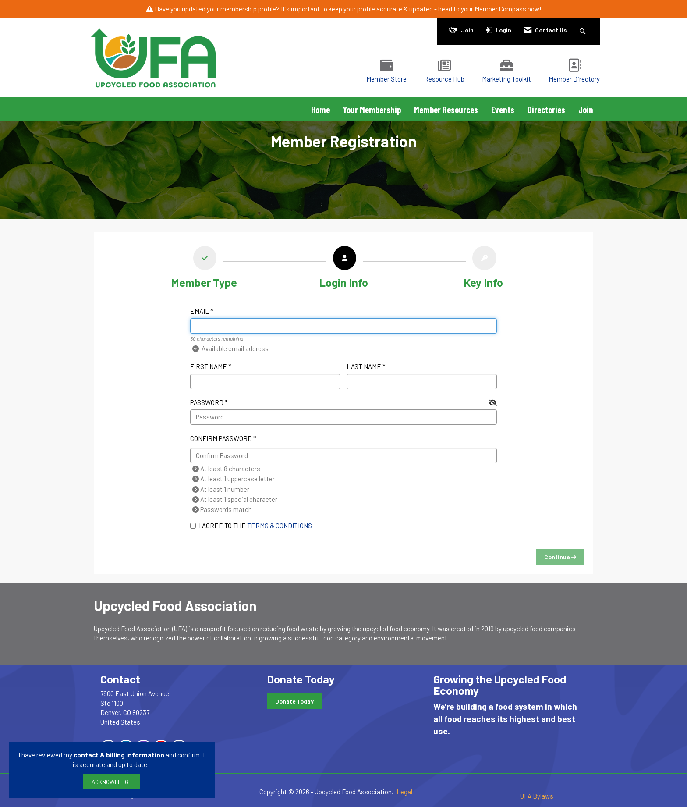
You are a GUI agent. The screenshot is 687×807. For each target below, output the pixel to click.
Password (206, 402)
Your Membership (372, 109)
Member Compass (500, 9)
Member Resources (446, 109)
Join (585, 109)
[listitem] (204, 269)
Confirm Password (221, 438)
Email (199, 311)
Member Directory (574, 79)
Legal (404, 792)
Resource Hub (444, 79)
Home (320, 109)
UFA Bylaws (536, 796)
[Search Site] (584, 30)
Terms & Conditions (279, 526)
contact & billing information (119, 755)
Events (502, 109)
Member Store (386, 79)
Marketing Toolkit (506, 79)
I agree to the (251, 526)
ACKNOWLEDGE (112, 782)
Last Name (364, 366)
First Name (208, 366)
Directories (546, 109)
